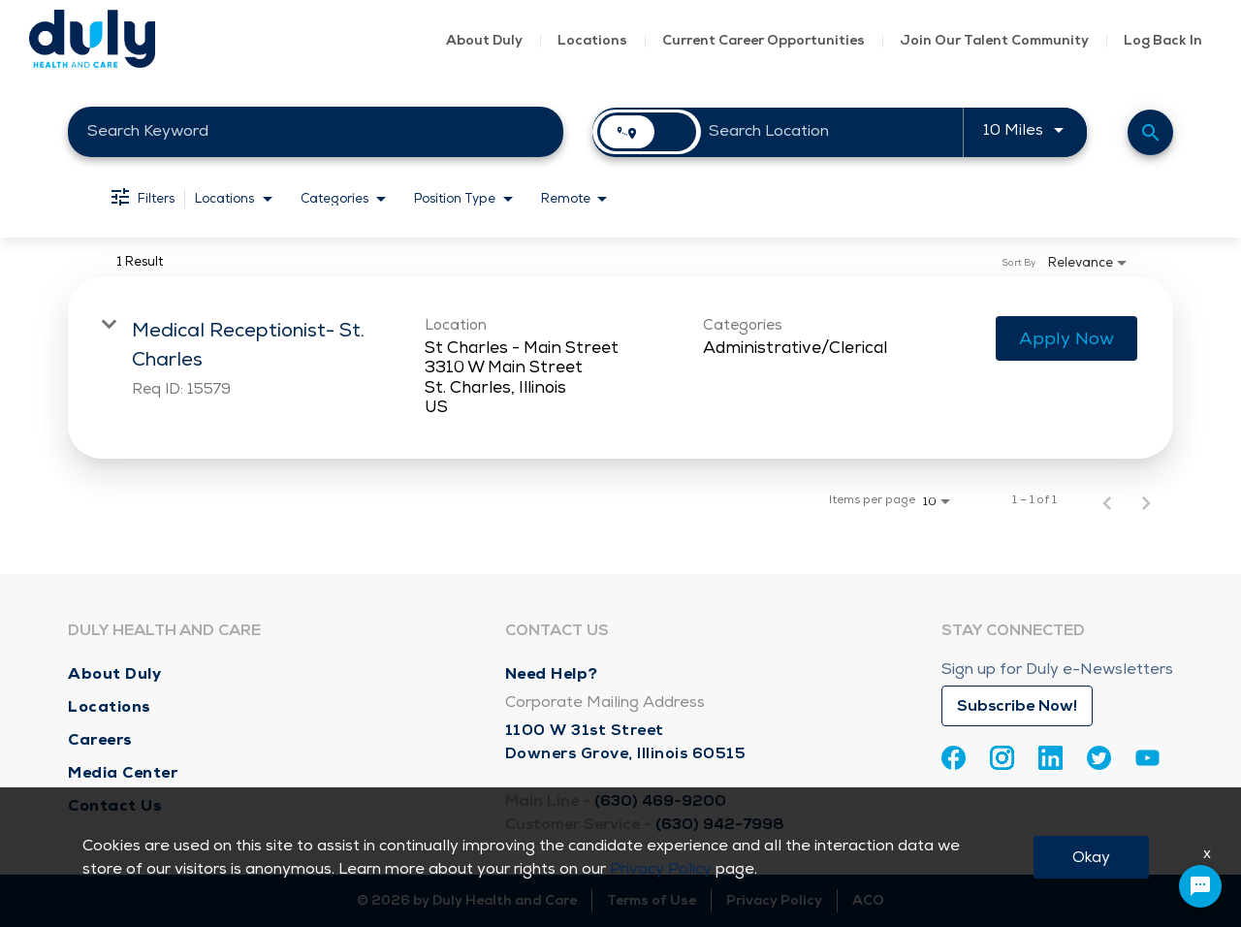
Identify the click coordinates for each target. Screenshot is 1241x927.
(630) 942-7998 (719, 824)
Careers (100, 739)
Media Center (122, 772)
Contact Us (115, 805)
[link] (620, 368)
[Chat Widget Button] (1200, 886)
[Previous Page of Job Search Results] (1107, 500)
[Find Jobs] (1150, 132)
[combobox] (315, 131)
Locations (592, 40)
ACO (868, 900)
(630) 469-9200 (660, 801)
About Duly (484, 40)
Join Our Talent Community (994, 40)
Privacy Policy (774, 900)
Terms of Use (651, 900)
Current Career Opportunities (763, 40)
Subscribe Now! (1017, 706)
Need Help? (551, 673)
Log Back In (1163, 40)
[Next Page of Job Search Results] (1146, 500)
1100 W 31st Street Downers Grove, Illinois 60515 (626, 741)
